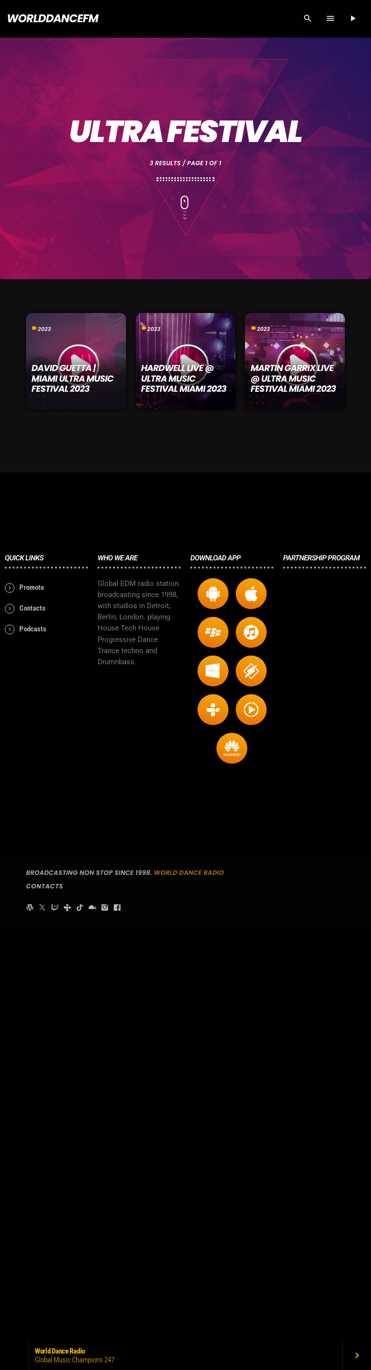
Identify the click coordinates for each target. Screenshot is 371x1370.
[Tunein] (67, 1320)
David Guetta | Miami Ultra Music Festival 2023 (72, 378)
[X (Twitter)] (42, 1320)
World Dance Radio (189, 1285)
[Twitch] (55, 1320)
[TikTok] (80, 1320)
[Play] (352, 18)
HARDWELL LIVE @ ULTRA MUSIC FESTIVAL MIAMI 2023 (183, 378)
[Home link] (52, 19)
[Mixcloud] (92, 1320)
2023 (44, 329)
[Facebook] (117, 1320)
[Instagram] (105, 1320)
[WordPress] (30, 1320)
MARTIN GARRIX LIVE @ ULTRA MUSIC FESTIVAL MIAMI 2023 (293, 378)
